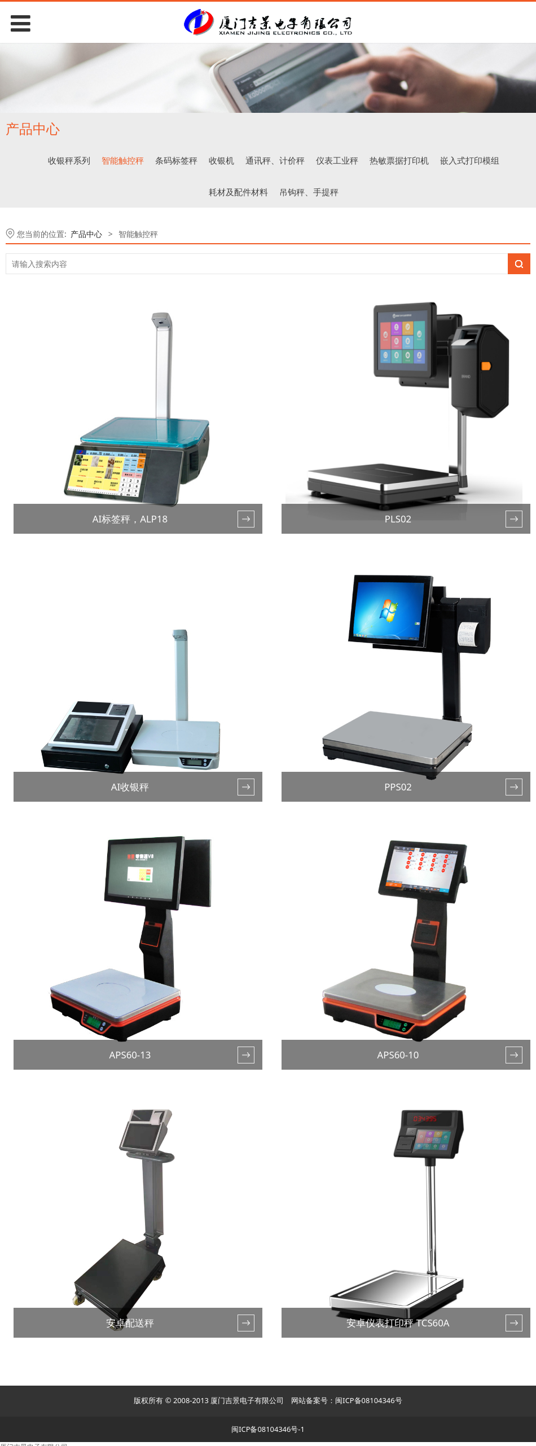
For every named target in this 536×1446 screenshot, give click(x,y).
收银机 (221, 160)
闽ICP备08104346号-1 (268, 1429)
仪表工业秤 (337, 160)
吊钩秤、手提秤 (309, 191)
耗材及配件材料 (238, 191)
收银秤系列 (69, 160)
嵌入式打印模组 (469, 160)
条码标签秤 (176, 160)
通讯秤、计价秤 (275, 160)
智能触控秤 (123, 160)
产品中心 (86, 233)
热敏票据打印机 (399, 160)
